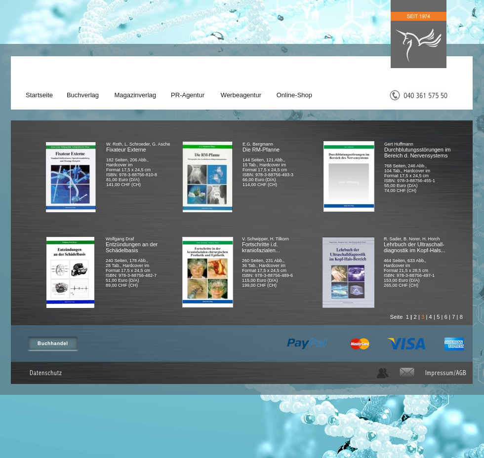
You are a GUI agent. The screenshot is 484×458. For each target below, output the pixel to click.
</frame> (155, 205)
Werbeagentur (241, 95)
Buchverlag (83, 95)
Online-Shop (294, 95)
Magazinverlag (135, 95)
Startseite (39, 95)
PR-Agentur (187, 95)
